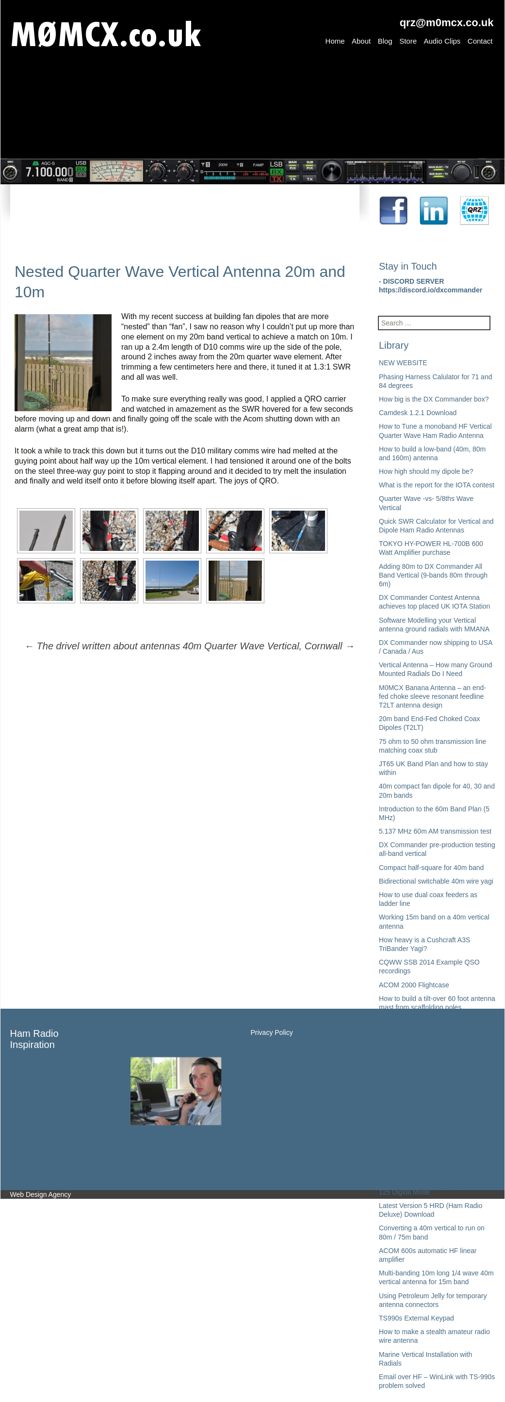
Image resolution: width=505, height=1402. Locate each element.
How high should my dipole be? (426, 471)
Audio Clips (442, 41)
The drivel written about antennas (102, 646)
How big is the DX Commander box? (434, 399)
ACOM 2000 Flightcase (414, 985)
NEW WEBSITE (403, 363)
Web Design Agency (40, 1194)
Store (408, 41)
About (361, 41)
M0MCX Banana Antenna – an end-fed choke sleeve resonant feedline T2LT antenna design (432, 696)
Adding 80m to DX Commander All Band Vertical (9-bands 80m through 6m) (433, 575)
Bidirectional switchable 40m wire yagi (436, 881)
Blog (385, 41)
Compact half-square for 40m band (431, 867)
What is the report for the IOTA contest (436, 485)
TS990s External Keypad (416, 1318)
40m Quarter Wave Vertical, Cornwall (268, 646)
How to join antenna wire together (429, 1043)
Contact (480, 41)
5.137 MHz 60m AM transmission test (435, 831)
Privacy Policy (272, 1032)
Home (335, 41)
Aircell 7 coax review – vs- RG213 (430, 1124)
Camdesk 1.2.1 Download (417, 413)
